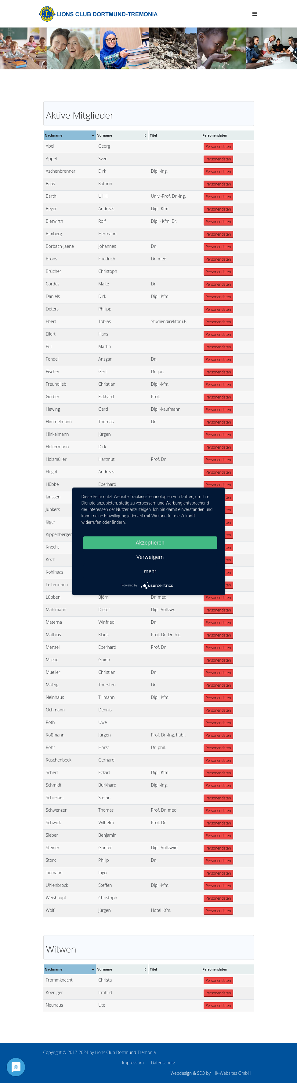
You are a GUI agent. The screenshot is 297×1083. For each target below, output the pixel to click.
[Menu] (254, 14)
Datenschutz (163, 1063)
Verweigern (150, 557)
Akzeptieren (150, 542)
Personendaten (218, 146)
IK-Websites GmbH (233, 1073)
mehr (150, 571)
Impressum (133, 1063)
